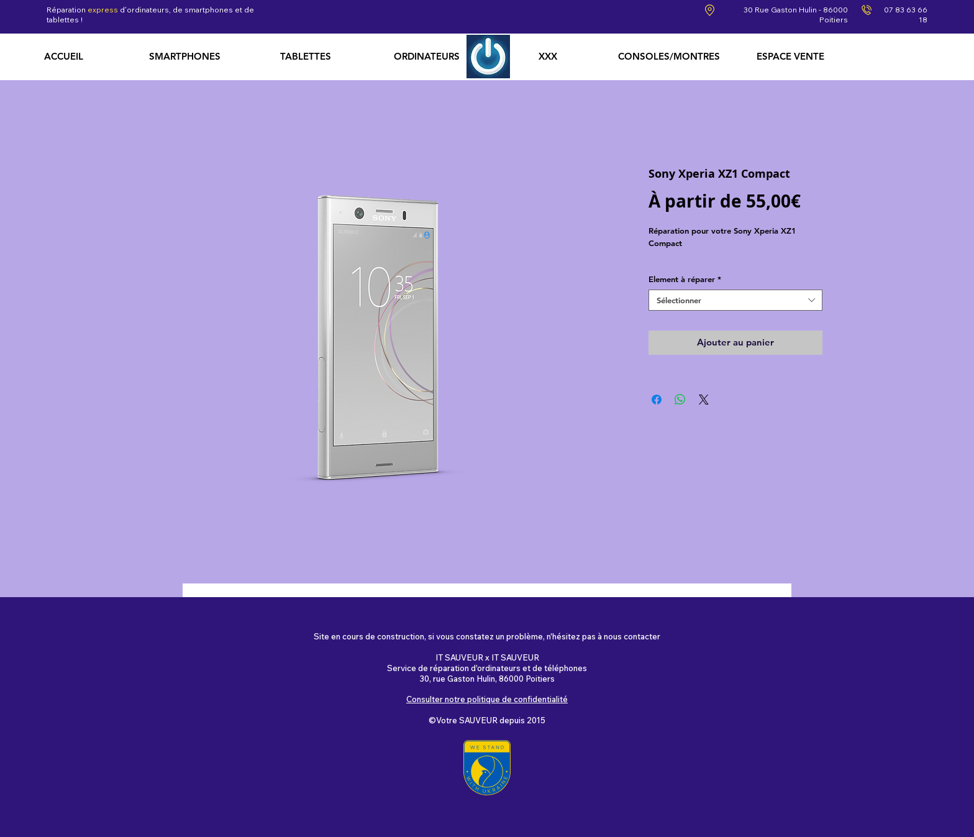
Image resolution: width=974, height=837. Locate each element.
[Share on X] (703, 399)
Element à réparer (685, 279)
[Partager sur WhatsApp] (680, 399)
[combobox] (735, 300)
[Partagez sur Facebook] (656, 399)
